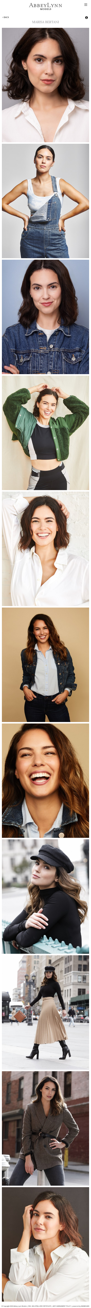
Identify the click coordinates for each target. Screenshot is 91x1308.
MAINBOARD (85, 1306)
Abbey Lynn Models (45, 6)
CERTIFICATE (47, 1306)
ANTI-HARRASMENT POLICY (62, 1306)
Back (6, 17)
